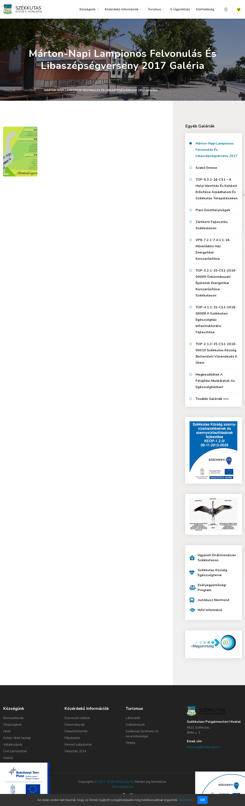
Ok (202, 800)
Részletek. (186, 800)
